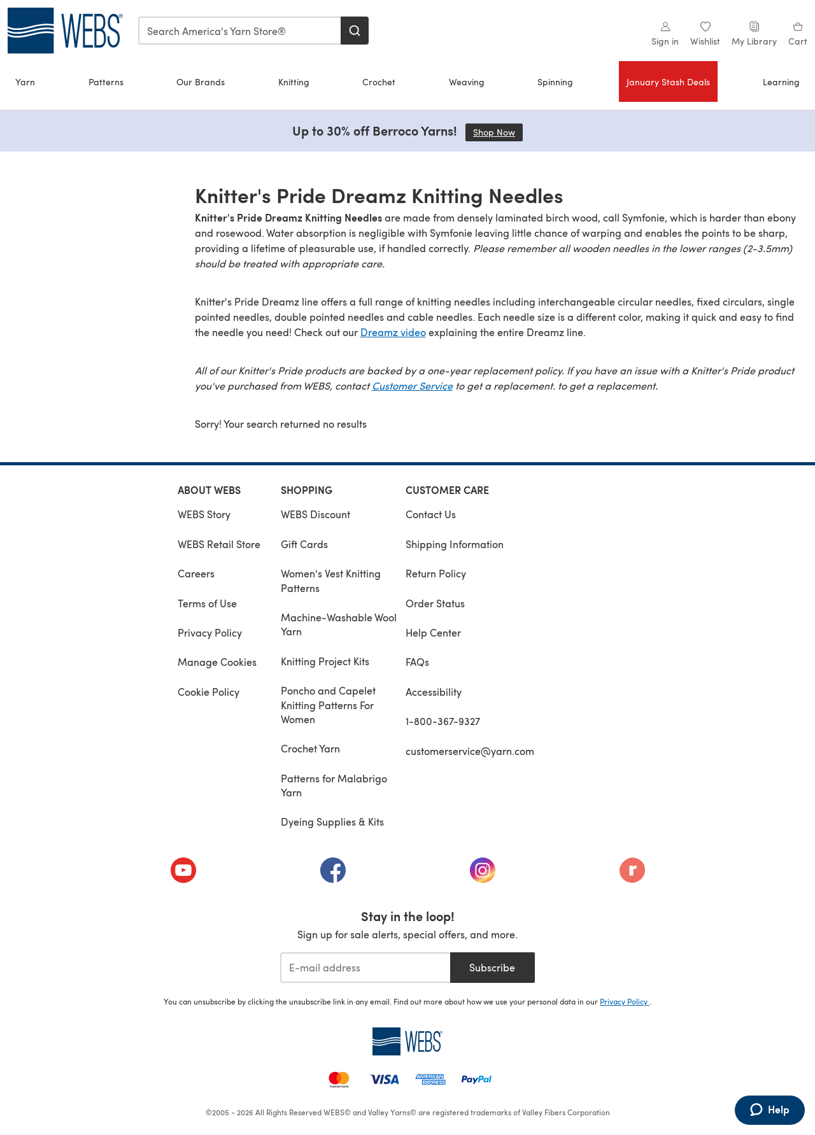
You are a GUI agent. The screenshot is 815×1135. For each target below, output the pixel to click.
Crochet (378, 82)
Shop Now (498, 132)
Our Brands (200, 82)
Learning (781, 82)
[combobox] (240, 31)
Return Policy (436, 573)
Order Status (435, 603)
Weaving (467, 82)
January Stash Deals (668, 82)
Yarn (25, 82)
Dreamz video (393, 332)
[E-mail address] (365, 967)
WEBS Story (204, 514)
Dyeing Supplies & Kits (332, 821)
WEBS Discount (315, 514)
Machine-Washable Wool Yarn (339, 624)
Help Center (433, 632)
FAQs (417, 661)
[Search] (355, 31)
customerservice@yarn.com (470, 751)
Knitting (293, 82)
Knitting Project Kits (325, 661)
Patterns (106, 82)
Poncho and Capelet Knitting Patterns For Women (328, 705)
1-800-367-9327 (443, 721)
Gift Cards (304, 544)
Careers (196, 573)
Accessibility (434, 691)
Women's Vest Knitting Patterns (331, 580)
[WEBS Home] (407, 1041)
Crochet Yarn (310, 748)
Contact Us (431, 514)
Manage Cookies (217, 661)
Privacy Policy (210, 632)
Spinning (555, 82)
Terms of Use (207, 603)
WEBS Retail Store (219, 544)
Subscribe (492, 967)
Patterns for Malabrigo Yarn (334, 785)
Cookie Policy (208, 691)
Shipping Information (455, 544)
